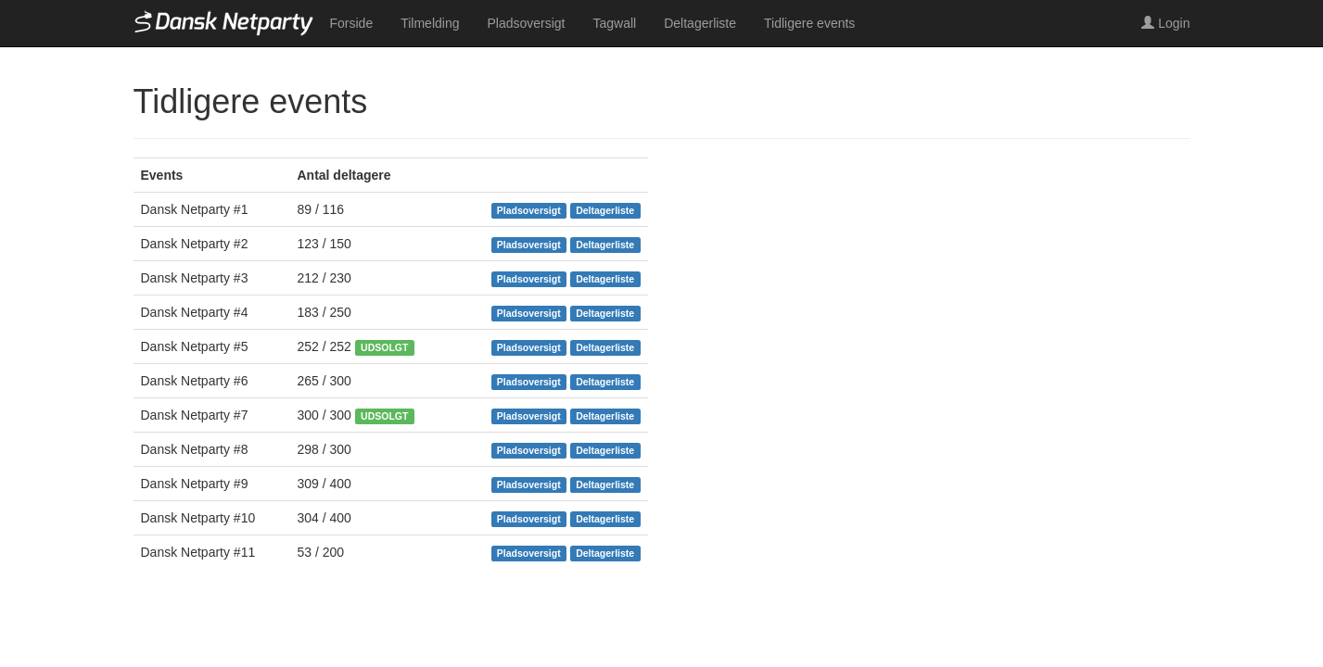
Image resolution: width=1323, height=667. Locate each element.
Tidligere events (809, 23)
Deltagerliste (700, 23)
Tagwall (615, 23)
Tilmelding (430, 23)
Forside (352, 23)
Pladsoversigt (526, 23)
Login (1165, 23)
